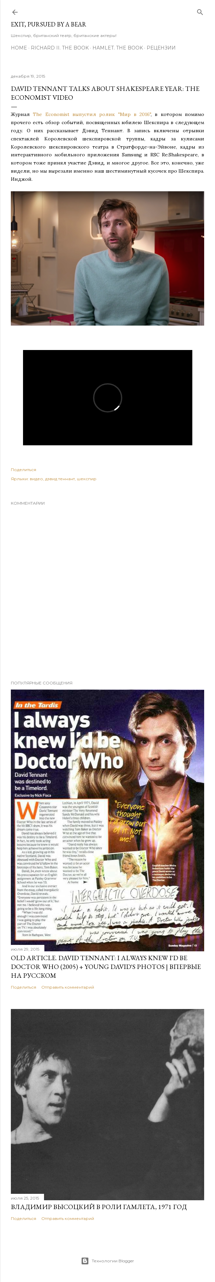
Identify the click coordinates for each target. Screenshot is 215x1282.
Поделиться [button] (23, 469)
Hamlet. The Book (117, 48)
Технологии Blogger (107, 1261)
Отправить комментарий (67, 987)
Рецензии (161, 48)
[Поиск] (200, 10)
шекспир (86, 478)
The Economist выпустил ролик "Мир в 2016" (92, 114)
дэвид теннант (60, 478)
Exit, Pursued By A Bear (48, 24)
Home (19, 48)
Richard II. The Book (60, 48)
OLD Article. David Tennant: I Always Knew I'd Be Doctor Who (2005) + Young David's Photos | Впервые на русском (106, 966)
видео (36, 478)
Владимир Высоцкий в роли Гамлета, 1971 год (99, 1206)
